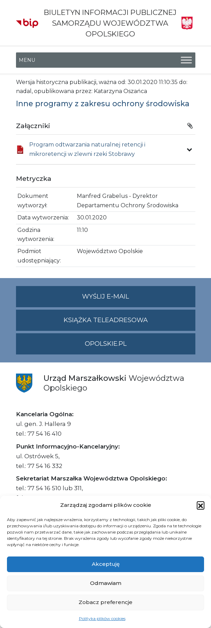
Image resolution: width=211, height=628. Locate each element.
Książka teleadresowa (106, 320)
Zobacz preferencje (105, 602)
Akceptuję (106, 564)
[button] (200, 505)
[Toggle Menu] (186, 60)
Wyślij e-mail (138, 299)
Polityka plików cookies (102, 618)
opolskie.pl (106, 344)
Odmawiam (105, 583)
